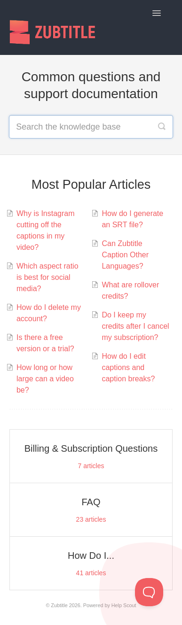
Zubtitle (59, 605)
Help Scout (123, 605)
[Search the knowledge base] (91, 127)
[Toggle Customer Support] (149, 592)
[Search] (161, 127)
